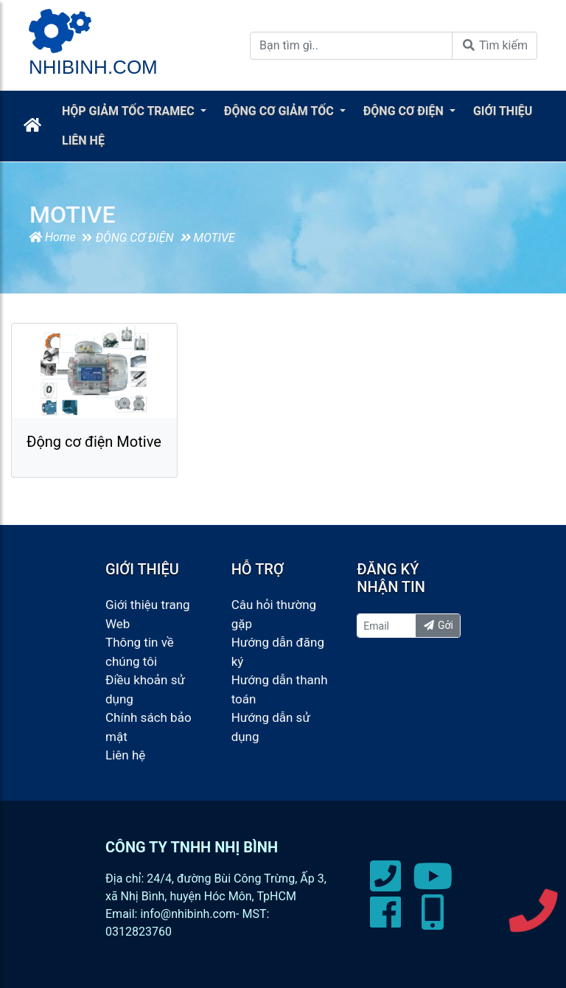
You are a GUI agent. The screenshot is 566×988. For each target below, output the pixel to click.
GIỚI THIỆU (503, 111)
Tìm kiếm (494, 45)
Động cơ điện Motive (94, 441)
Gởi (437, 625)
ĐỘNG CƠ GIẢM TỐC (280, 111)
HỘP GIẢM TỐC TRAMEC (130, 111)
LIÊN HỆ (83, 140)
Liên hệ (125, 755)
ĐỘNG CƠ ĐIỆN (405, 111)
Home (52, 237)
